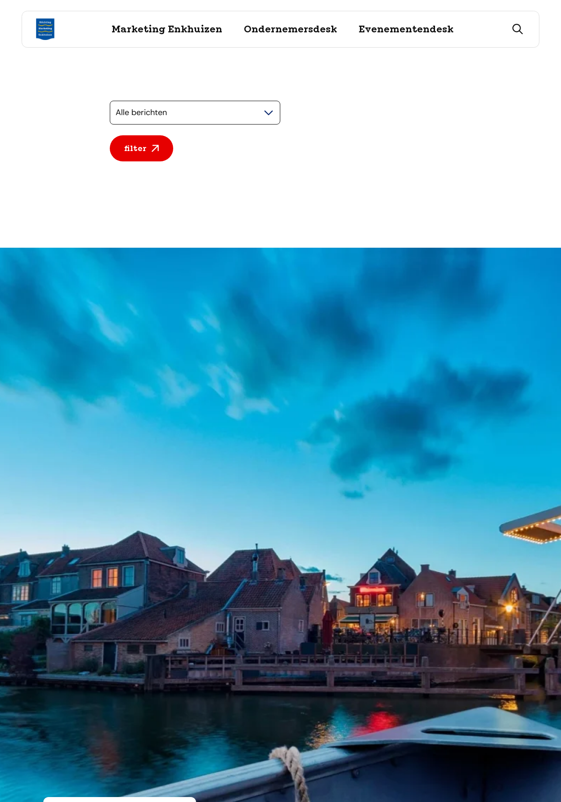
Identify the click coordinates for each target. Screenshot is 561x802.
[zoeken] (518, 29)
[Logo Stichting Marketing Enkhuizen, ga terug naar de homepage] (45, 29)
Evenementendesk (406, 29)
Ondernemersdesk (290, 29)
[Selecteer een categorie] (195, 113)
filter (141, 148)
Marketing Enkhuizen (167, 29)
